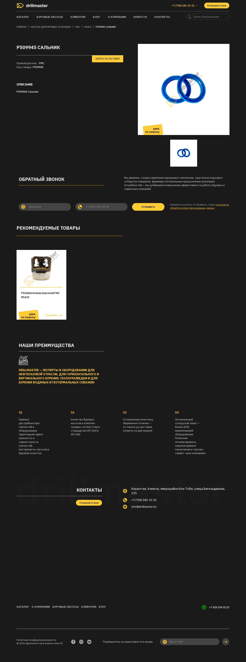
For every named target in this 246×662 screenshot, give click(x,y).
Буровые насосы (50, 17)
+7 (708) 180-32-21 (145, 508)
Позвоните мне (216, 5)
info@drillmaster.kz (145, 515)
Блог (96, 17)
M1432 (87, 26)
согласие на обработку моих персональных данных (199, 206)
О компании (117, 17)
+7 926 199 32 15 (219, 615)
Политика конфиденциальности (36, 647)
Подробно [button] (51, 323)
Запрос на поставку (107, 58)
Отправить (148, 206)
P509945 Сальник (106, 26)
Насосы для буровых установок (51, 26)
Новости (140, 17)
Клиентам (77, 17)
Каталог (23, 17)
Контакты (162, 17)
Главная (21, 26)
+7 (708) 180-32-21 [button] (184, 5)
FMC (77, 26)
